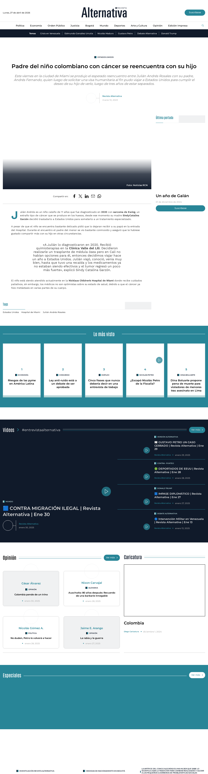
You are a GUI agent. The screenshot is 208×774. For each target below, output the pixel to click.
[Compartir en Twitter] (80, 196)
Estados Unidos (11, 310)
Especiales (12, 673)
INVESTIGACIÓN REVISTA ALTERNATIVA (36, 769)
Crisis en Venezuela (50, 33)
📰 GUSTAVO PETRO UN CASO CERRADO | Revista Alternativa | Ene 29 (179, 443)
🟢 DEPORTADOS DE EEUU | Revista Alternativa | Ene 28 (179, 468)
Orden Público (56, 25)
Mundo (104, 25)
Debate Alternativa (147, 33)
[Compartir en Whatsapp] (99, 196)
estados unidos (106, 57)
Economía (36, 25)
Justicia (74, 25)
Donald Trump (169, 33)
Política (20, 25)
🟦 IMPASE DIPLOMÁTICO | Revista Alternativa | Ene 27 (178, 493)
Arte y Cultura (139, 25)
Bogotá (89, 25)
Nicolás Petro (146, 373)
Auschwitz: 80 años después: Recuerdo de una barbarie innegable (91, 592)
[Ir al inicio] (104, 12)
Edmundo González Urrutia (79, 33)
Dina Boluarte (187, 373)
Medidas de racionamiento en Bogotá (105, 769)
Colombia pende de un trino (31, 592)
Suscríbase (195, 12)
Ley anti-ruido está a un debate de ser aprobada (63, 382)
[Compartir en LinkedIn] (87, 196)
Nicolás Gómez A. (31, 626)
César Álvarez (31, 581)
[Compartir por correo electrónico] (93, 196)
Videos (8, 428)
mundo (9, 500)
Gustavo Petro (125, 33)
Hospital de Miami (30, 310)
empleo (105, 373)
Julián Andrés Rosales (54, 310)
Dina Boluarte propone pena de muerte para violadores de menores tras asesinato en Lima (186, 383)
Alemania (93, 586)
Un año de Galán (172, 195)
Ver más (197, 427)
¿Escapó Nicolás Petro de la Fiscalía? (145, 380)
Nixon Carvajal (91, 580)
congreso (64, 373)
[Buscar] (202, 25)
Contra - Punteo (165, 461)
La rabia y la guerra (91, 636)
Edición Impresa (177, 25)
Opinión (157, 25)
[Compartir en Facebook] (74, 196)
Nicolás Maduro (106, 33)
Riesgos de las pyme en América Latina (22, 380)
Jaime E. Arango (91, 626)
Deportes (119, 25)
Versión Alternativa (167, 435)
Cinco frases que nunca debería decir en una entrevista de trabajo (104, 382)
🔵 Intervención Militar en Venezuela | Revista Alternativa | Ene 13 (179, 518)
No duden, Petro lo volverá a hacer (31, 636)
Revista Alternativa (112, 96)
